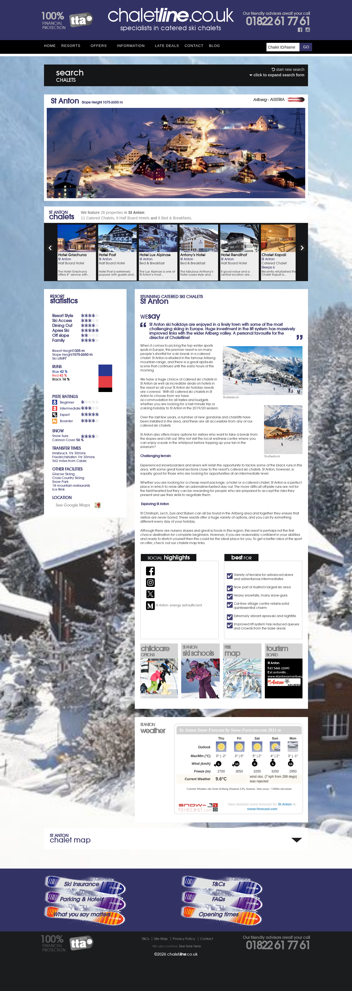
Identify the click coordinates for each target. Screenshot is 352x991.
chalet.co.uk (182, 954)
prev (50, 248)
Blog (214, 46)
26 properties (112, 212)
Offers (99, 46)
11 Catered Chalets (97, 218)
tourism (284, 650)
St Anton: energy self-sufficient (174, 605)
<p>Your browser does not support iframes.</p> (239, 761)
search (70, 75)
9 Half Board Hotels (132, 218)
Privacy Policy (184, 939)
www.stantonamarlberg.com (289, 676)
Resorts (71, 46)
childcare (159, 650)
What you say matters (81, 914)
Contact (194, 46)
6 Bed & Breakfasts (174, 218)
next (302, 248)
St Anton (285, 804)
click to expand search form (276, 75)
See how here (190, 946)
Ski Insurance (81, 884)
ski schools (200, 651)
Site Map (161, 939)
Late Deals (167, 46)
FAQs (218, 899)
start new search (288, 69)
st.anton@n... (279, 672)
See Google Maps (73, 505)
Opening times (218, 914)
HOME (50, 46)
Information (131, 46)
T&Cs (218, 884)
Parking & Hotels (81, 899)
